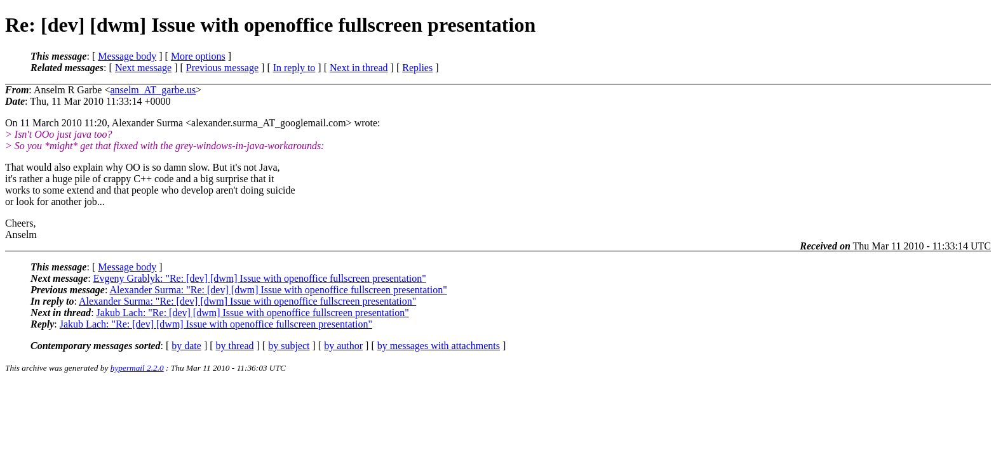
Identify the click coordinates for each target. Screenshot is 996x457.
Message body (127, 56)
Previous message (222, 67)
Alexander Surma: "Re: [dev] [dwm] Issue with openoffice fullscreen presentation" (278, 289)
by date (186, 345)
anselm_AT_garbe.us (153, 89)
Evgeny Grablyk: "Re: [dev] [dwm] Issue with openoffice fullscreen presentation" (259, 278)
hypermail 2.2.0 (137, 368)
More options (198, 56)
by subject (288, 345)
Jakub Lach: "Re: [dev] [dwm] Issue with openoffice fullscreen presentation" (253, 312)
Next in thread (359, 67)
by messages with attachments (438, 345)
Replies (417, 67)
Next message (143, 67)
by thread (235, 345)
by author (343, 345)
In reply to (294, 67)
